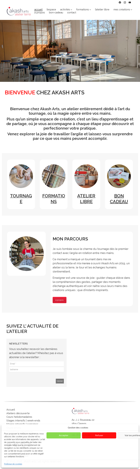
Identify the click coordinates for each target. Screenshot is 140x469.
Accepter (63, 435)
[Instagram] (125, 2)
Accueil (10, 409)
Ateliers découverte (18, 413)
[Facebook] (120, 2)
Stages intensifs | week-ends (23, 420)
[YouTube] (130, 2)
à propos (60, 300)
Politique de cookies (13, 464)
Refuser (99, 435)
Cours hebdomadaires (19, 416)
